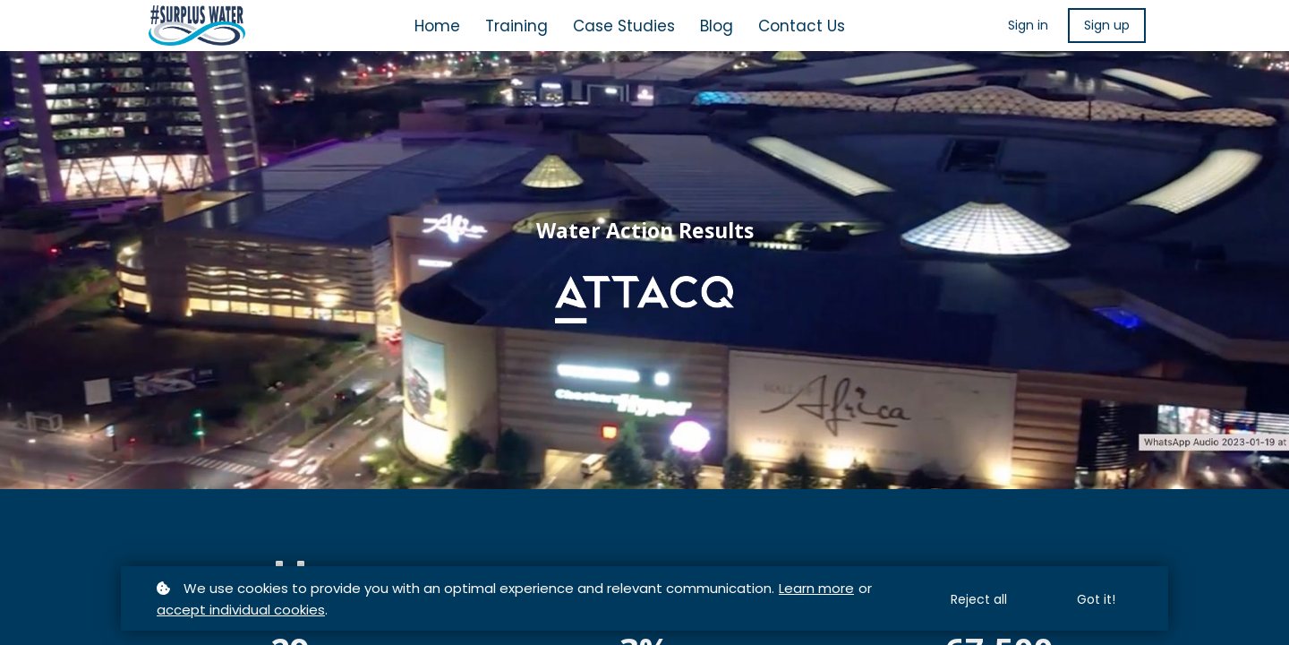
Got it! (1096, 599)
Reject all (979, 599)
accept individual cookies (241, 609)
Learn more (816, 588)
